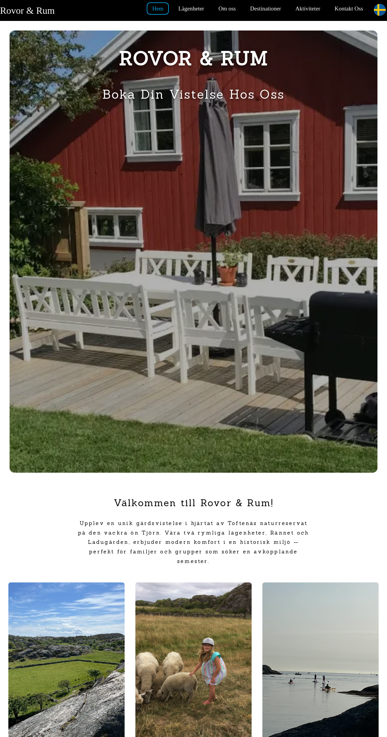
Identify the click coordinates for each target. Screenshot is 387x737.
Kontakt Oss (349, 8)
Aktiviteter (307, 8)
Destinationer (265, 8)
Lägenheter (191, 8)
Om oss (227, 8)
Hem (157, 8)
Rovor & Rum (27, 10)
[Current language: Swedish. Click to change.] (380, 10)
